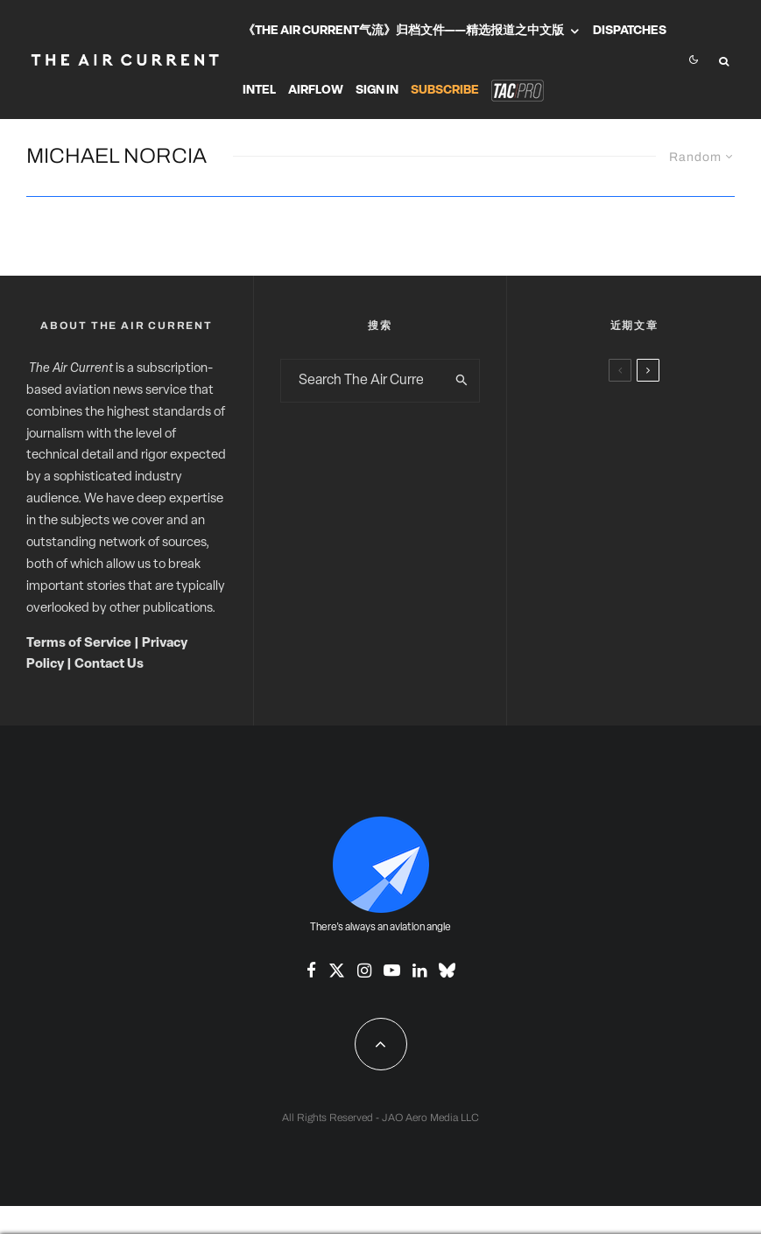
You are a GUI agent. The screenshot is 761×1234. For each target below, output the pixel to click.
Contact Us (109, 664)
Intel (259, 90)
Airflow (315, 90)
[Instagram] (364, 970)
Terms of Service (78, 643)
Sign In (377, 90)
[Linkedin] (419, 970)
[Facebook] (311, 970)
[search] (461, 381)
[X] (336, 970)
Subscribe (445, 90)
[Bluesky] (447, 970)
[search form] (362, 381)
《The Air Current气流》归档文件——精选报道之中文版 (403, 31)
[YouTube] (391, 970)
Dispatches (629, 31)
